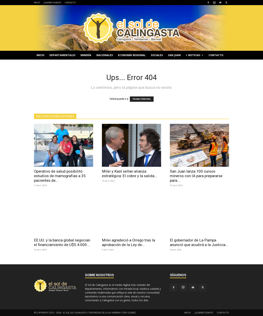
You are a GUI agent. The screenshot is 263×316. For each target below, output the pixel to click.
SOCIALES (157, 55)
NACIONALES (104, 55)
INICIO (37, 2)
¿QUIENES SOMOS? (52, 2)
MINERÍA (86, 55)
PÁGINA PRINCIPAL (142, 99)
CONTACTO (70, 2)
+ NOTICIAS (194, 55)
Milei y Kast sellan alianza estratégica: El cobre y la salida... (129, 173)
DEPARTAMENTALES (62, 55)
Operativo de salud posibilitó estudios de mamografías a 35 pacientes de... (60, 176)
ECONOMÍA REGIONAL (132, 55)
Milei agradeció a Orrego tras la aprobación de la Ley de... (128, 242)
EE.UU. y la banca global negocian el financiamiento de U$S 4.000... (62, 242)
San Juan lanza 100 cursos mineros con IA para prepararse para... (196, 176)
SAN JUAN (174, 55)
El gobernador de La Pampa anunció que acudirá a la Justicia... (199, 242)
